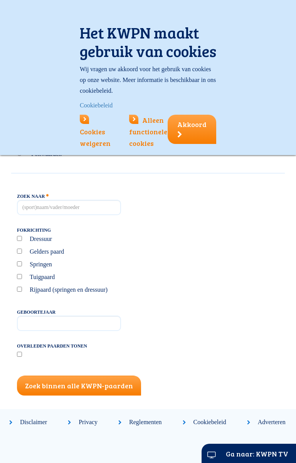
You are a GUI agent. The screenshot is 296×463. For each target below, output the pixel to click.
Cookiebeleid (209, 422)
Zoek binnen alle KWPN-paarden (79, 385)
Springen (41, 264)
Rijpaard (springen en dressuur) (69, 289)
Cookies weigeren (95, 131)
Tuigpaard (42, 277)
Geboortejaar (36, 312)
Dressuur (41, 239)
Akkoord (192, 129)
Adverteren (272, 422)
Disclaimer (33, 422)
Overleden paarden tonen (52, 346)
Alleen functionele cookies (148, 131)
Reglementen (145, 422)
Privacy (88, 422)
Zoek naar (33, 196)
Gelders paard (47, 251)
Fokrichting (34, 230)
